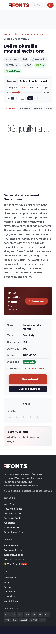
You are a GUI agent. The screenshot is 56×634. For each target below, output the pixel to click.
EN (6, 614)
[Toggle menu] (4, 5)
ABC (23, 87)
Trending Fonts (12, 518)
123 (38, 87)
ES (20, 614)
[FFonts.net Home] (19, 5)
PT (46, 614)
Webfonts (9, 522)
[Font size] (27, 92)
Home (7, 34)
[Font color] (12, 98)
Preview (10, 108)
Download (36, 301)
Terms (7, 587)
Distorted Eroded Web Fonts (30, 34)
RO (27, 614)
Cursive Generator (14, 559)
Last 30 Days (11, 600)
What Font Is (11, 545)
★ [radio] (10, 417)
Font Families (11, 527)
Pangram (12, 87)
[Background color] (22, 98)
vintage (28, 264)
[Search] (42, 5)
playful (8, 225)
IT (40, 614)
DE (13, 614)
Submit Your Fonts (14, 532)
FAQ (6, 582)
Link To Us (9, 591)
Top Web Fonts (12, 513)
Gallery (38, 108)
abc (31, 87)
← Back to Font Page (28, 388)
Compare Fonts (13, 550)
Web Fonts (10, 504)
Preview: (11, 81)
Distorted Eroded (33, 368)
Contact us (10, 577)
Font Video (10, 596)
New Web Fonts (13, 508)
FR (34, 614)
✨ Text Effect (15, 564)
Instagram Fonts (13, 554)
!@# (46, 87)
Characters (24, 108)
